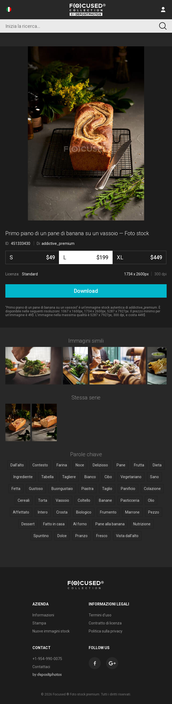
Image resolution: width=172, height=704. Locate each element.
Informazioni (43, 615)
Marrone (132, 512)
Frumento (108, 512)
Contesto (40, 465)
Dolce (62, 536)
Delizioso (100, 465)
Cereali (23, 500)
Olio (151, 500)
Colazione (152, 488)
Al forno (80, 524)
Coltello (84, 500)
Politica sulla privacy (105, 631)
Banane (105, 500)
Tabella (47, 477)
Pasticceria (130, 500)
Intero (43, 512)
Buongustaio (62, 488)
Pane (121, 465)
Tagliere (69, 477)
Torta (42, 500)
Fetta (16, 488)
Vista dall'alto (127, 536)
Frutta (139, 465)
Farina (62, 465)
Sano (154, 477)
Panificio (128, 488)
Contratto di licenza (105, 623)
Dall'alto (17, 465)
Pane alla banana (110, 524)
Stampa (39, 623)
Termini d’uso (100, 615)
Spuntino (41, 536)
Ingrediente (23, 477)
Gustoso (36, 488)
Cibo (108, 477)
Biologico (83, 512)
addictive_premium (58, 243)
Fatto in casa (54, 524)
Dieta (157, 465)
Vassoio (62, 500)
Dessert (28, 524)
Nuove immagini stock (51, 631)
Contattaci (41, 667)
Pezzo (153, 512)
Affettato (21, 512)
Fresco (101, 536)
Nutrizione (142, 524)
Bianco (90, 477)
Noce (80, 465)
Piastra (87, 488)
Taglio (107, 488)
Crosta (62, 512)
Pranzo (81, 536)
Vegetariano (131, 477)
